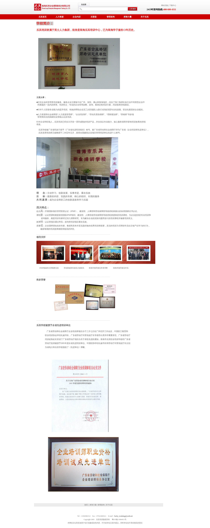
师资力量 (128, 17)
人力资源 (60, 17)
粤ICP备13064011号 (119, 519)
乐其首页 (43, 17)
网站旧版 (164, 5)
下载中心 (172, 5)
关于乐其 (145, 17)
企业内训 (77, 17)
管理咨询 (111, 17)
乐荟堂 (94, 17)
